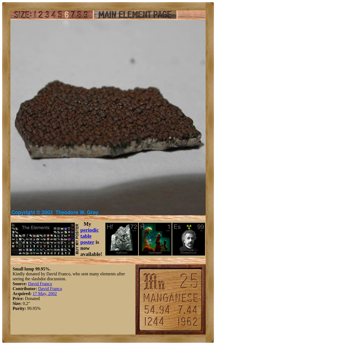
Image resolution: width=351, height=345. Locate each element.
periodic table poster (89, 236)
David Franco (40, 283)
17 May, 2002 (45, 293)
